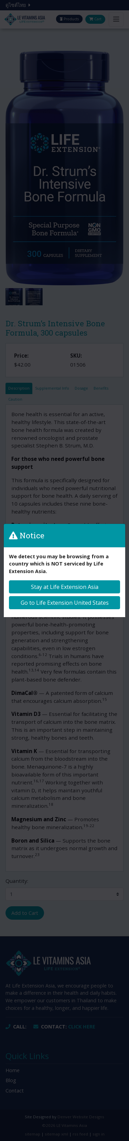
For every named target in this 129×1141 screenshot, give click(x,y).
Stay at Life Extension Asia (64, 587)
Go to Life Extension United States (65, 602)
